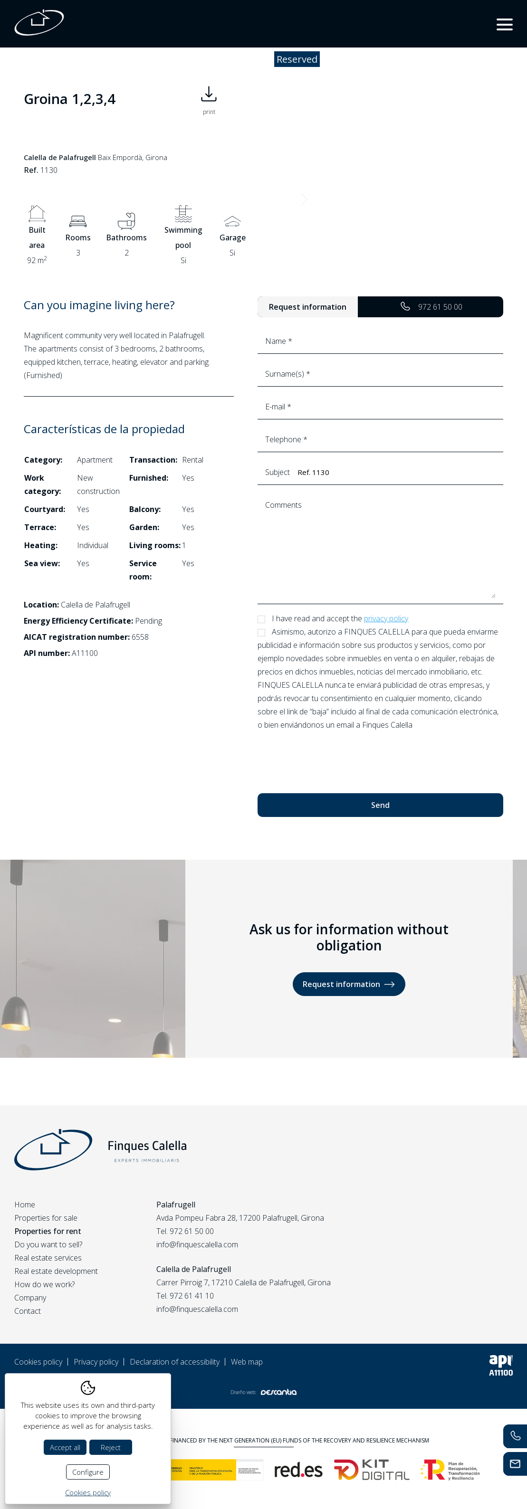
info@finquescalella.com (197, 1244)
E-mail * (380, 406)
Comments (380, 548)
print (209, 98)
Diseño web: (263, 1392)
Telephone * (380, 439)
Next (304, 199)
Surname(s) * (380, 373)
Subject (380, 472)
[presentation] (330, 757)
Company (30, 1297)
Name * (380, 341)
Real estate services (48, 1258)
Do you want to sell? (48, 1244)
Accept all (65, 1447)
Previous (282, 199)
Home (24, 1204)
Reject (111, 1447)
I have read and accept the (340, 618)
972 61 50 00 (430, 307)
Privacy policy (96, 1362)
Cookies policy (38, 1362)
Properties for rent (47, 1231)
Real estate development (56, 1271)
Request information (349, 984)
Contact (27, 1311)
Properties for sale (45, 1218)
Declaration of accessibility (175, 1362)
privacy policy (386, 618)
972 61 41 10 (192, 1296)
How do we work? (44, 1284)
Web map (247, 1362)
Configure (88, 1472)
